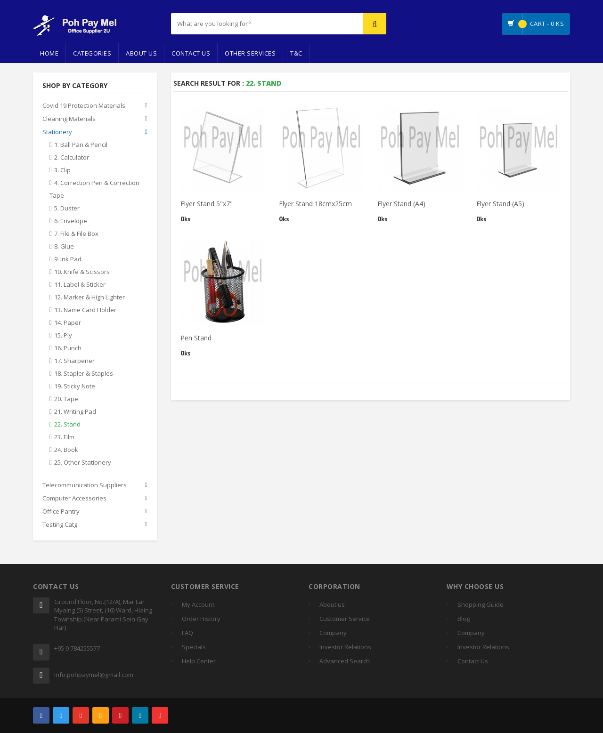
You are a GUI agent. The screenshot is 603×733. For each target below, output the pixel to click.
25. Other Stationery (82, 463)
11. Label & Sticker (80, 285)
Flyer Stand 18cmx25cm (315, 203)
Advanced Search (344, 661)
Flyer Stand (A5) (500, 203)
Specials (194, 647)
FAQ (187, 632)
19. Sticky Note (74, 386)
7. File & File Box (76, 234)
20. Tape (66, 399)
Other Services (250, 53)
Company (333, 632)
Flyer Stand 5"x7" (206, 203)
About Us (141, 53)
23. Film (64, 437)
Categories (92, 53)
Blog (463, 618)
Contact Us (190, 53)
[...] (243, 23)
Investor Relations (345, 647)
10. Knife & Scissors (82, 272)
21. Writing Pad (75, 412)
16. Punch (67, 348)
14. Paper (67, 323)
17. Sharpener (74, 361)
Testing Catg (59, 525)
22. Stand (67, 424)
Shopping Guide (480, 604)
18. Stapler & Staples (83, 374)
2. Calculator (71, 157)
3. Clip (62, 170)
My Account (198, 604)
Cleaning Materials (69, 119)
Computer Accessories (74, 498)
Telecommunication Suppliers (84, 485)
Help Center (199, 661)
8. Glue (64, 246)
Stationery (57, 132)
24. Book (66, 450)
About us (332, 604)
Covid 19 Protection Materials (83, 106)
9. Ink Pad (67, 259)
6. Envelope (70, 221)
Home (49, 53)
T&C (296, 53)
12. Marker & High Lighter (89, 297)
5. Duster (67, 208)
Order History (201, 618)
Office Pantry (61, 511)
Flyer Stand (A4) (401, 203)
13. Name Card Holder (85, 310)
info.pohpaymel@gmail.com (93, 674)
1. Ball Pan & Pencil (80, 145)
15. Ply (63, 335)
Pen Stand (196, 337)
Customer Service (344, 618)
